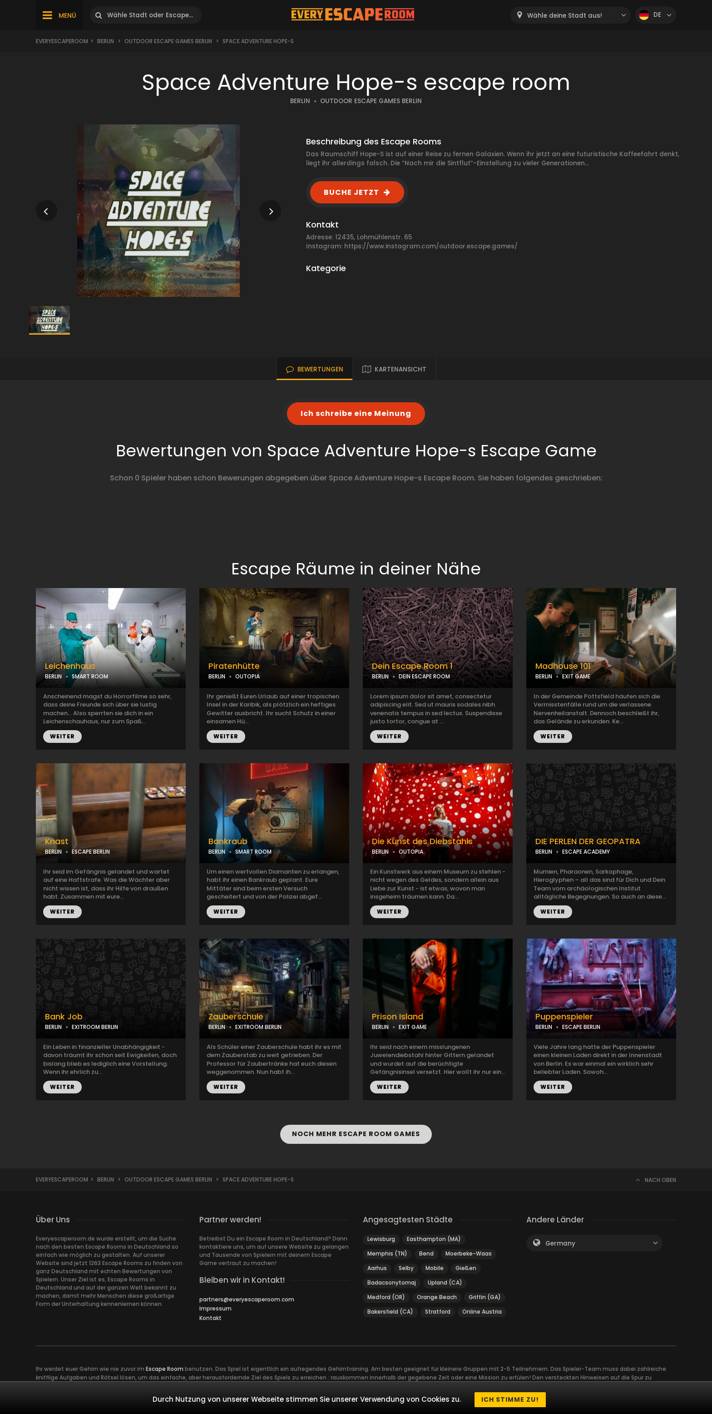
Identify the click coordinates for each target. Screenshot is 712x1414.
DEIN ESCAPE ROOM (424, 676)
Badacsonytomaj (391, 1282)
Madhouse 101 (563, 666)
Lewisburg (381, 1239)
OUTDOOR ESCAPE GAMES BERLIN (371, 101)
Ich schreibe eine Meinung (356, 413)
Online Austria (482, 1311)
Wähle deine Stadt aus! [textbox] (564, 15)
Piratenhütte (234, 666)
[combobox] (570, 15)
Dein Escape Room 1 (412, 666)
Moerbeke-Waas (468, 1253)
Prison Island (397, 1017)
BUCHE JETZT (351, 192)
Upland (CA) (445, 1282)
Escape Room (164, 1369)
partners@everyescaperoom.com (246, 1299)
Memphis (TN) (387, 1253)
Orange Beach (437, 1297)
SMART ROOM (90, 676)
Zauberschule (235, 1017)
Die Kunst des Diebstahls (422, 841)
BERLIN (300, 101)
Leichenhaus (70, 666)
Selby (406, 1268)
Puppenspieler (564, 1017)
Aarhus (377, 1268)
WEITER (62, 736)
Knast (57, 841)
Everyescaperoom (62, 41)
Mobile (434, 1268)
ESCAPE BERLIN (91, 851)
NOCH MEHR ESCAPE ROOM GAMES (356, 1134)
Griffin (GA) (485, 1297)
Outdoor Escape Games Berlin (168, 41)
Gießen (465, 1268)
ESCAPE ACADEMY (586, 851)
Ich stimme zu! (510, 1399)
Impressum (215, 1308)
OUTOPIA (247, 676)
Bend (426, 1253)
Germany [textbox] (560, 1243)
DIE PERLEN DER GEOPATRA (588, 841)
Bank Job (64, 1017)
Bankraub (227, 841)
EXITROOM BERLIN (95, 1027)
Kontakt (210, 1318)
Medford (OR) (386, 1297)
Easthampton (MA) (434, 1239)
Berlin (105, 41)
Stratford (437, 1311)
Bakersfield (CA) (390, 1311)
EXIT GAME (576, 676)
